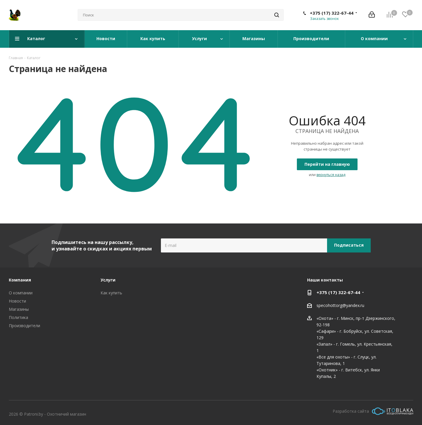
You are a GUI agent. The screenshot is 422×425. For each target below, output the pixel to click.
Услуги (108, 280)
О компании (21, 293)
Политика (18, 317)
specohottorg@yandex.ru (340, 305)
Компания (20, 280)
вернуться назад (330, 174)
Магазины (19, 309)
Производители (24, 325)
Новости (17, 301)
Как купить (111, 293)
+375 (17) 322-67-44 (331, 13)
